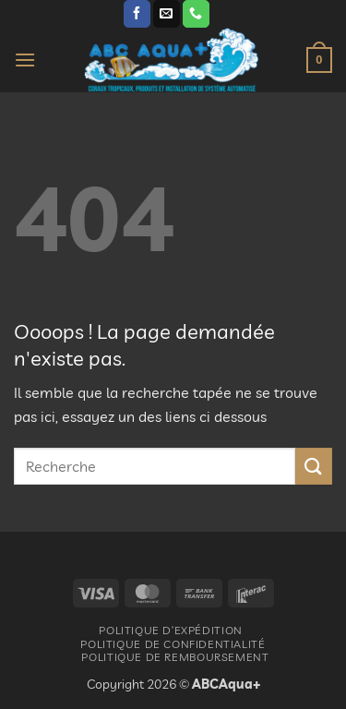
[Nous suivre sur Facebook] (137, 14)
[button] (25, 59)
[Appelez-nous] (196, 14)
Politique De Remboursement (174, 657)
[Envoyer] (313, 466)
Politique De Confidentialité (172, 644)
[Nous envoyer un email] (166, 14)
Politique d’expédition (170, 630)
